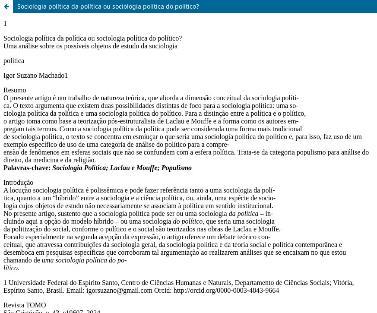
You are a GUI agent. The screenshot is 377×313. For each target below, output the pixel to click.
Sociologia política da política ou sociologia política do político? (108, 6)
